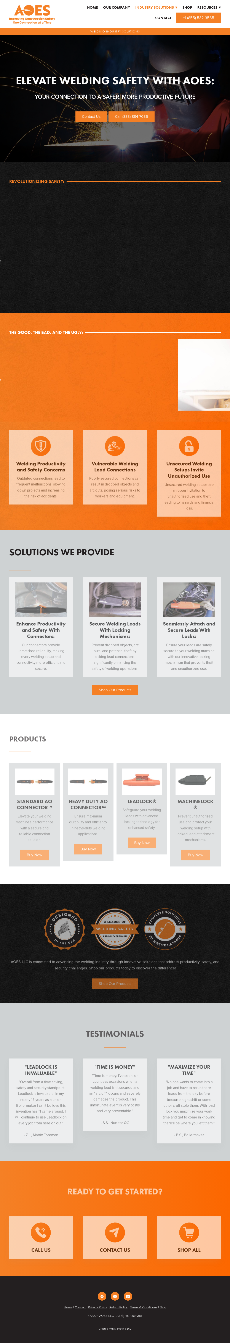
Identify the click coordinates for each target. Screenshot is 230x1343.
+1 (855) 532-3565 (198, 17)
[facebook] (102, 1296)
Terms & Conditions (143, 1307)
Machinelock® (195, 809)
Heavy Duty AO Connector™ (88, 809)
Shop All (189, 1254)
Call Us (41, 1254)
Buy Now (34, 859)
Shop (187, 7)
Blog (163, 1307)
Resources (209, 7)
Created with (115, 1328)
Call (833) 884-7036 (131, 116)
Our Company (116, 7)
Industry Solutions (156, 7)
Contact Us (91, 116)
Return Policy (118, 1307)
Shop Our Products (115, 689)
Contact (163, 18)
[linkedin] (128, 1296)
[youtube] (115, 1296)
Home (92, 7)
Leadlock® (142, 806)
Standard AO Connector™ (34, 809)
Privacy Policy (97, 1307)
